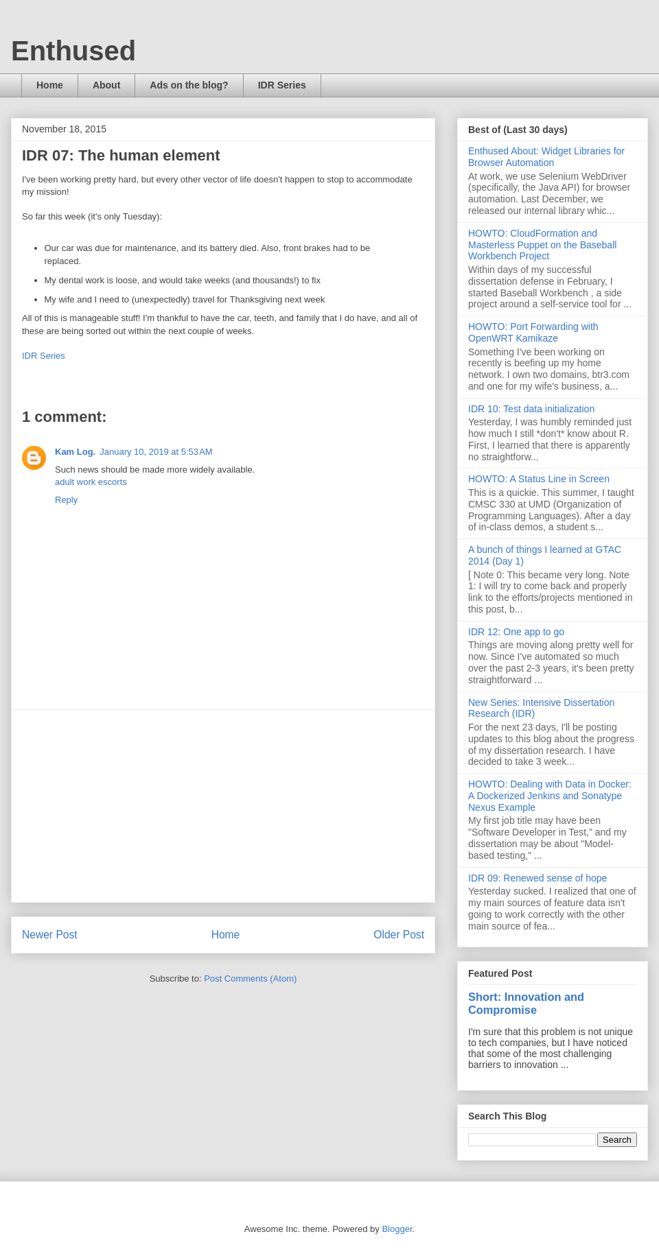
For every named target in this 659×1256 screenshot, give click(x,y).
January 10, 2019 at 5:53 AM (156, 452)
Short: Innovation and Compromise (526, 1003)
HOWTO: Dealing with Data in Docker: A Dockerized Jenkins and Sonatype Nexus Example (550, 796)
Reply (66, 500)
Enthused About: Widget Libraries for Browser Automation (546, 156)
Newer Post (50, 934)
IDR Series (282, 85)
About (106, 85)
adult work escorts (91, 482)
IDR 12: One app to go (516, 631)
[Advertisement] (223, 806)
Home (49, 85)
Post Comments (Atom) (250, 978)
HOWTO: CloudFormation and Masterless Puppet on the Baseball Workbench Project (542, 245)
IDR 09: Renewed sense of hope (537, 878)
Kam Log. (75, 452)
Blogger (397, 1229)
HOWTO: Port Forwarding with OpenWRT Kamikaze (533, 332)
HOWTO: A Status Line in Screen (539, 478)
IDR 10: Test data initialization (531, 408)
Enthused (73, 51)
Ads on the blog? (189, 85)
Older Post (398, 934)
